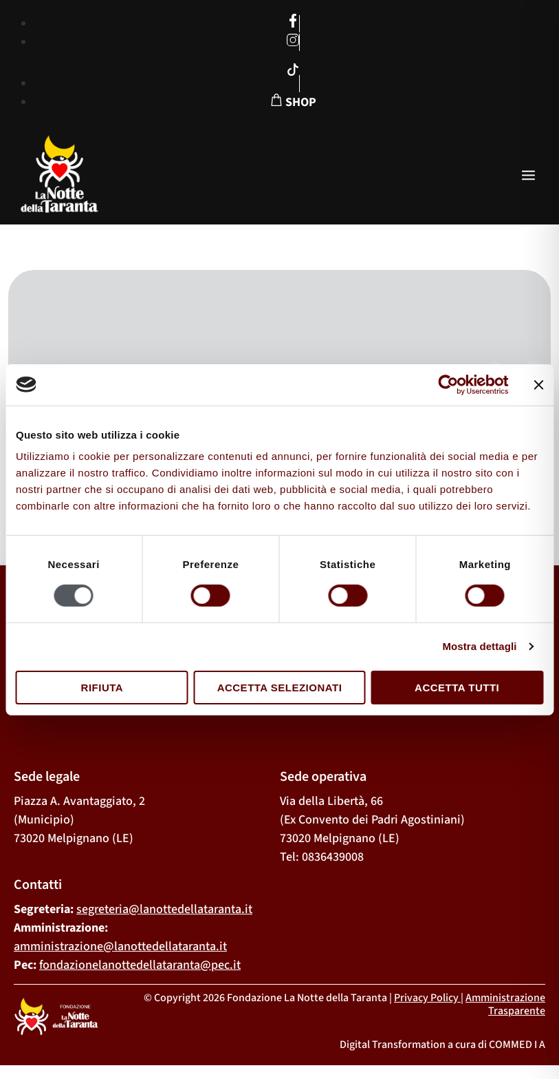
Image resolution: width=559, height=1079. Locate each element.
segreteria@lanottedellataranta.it (164, 909)
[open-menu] (528, 176)
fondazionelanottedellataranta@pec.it (140, 965)
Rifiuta (102, 687)
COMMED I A (517, 1044)
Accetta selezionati (279, 687)
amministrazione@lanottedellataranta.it (120, 946)
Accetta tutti (457, 687)
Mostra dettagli (479, 646)
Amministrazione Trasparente (505, 1004)
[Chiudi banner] (538, 384)
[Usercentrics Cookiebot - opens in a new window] (448, 384)
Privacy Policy (426, 997)
